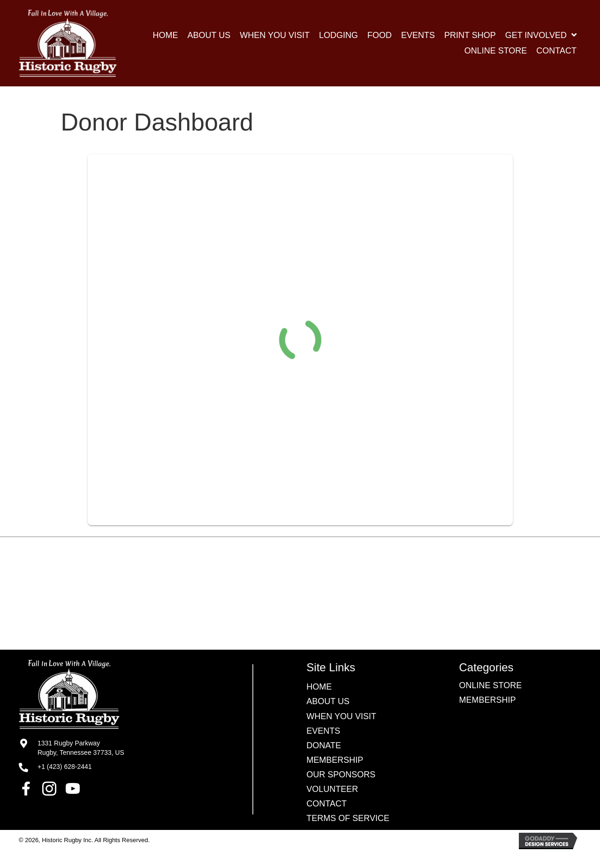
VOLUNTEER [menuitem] (332, 789)
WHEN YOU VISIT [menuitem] (341, 716)
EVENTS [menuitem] (323, 731)
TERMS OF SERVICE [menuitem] (347, 818)
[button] (26, 789)
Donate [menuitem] (323, 745)
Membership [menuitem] (334, 760)
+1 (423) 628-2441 (65, 766)
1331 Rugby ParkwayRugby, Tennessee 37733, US (81, 747)
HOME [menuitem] (319, 686)
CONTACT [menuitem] (326, 803)
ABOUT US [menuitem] (327, 701)
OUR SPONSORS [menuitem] (340, 774)
